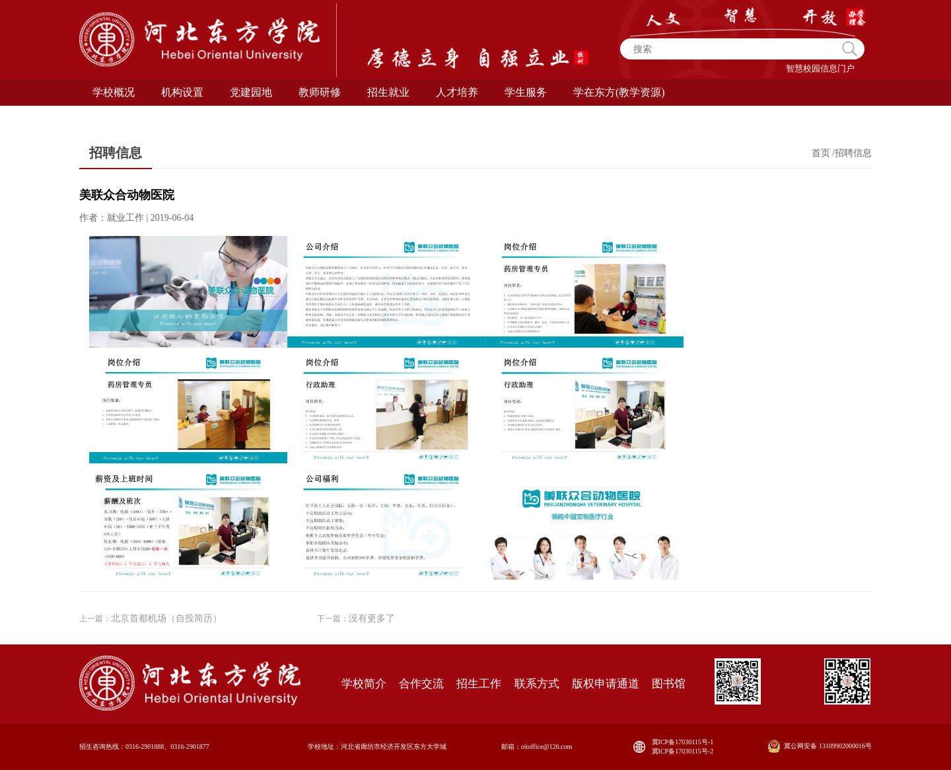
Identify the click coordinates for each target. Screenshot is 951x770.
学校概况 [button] (113, 92)
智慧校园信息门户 (820, 68)
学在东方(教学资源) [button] (619, 92)
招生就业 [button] (388, 92)
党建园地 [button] (251, 92)
